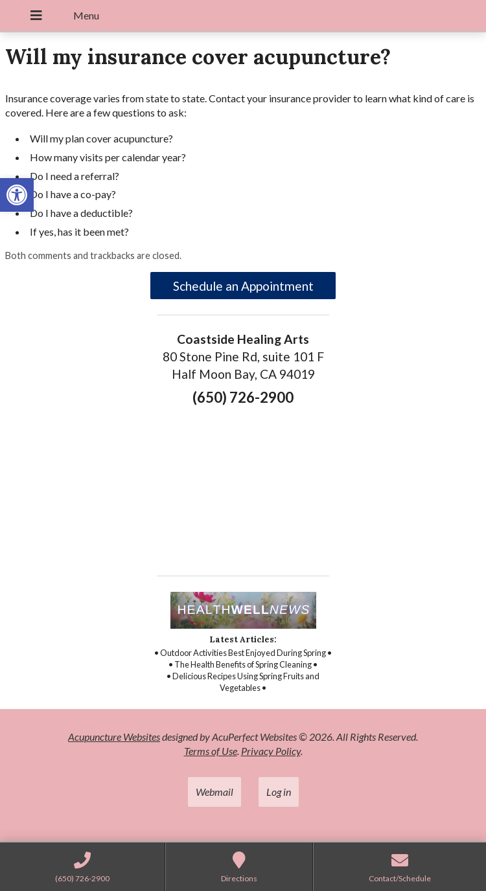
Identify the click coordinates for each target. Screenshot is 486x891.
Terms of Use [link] (210, 751)
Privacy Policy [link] (271, 751)
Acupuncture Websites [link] (114, 736)
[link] (17, 195)
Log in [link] (278, 791)
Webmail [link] (214, 791)
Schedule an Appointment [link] (243, 285)
